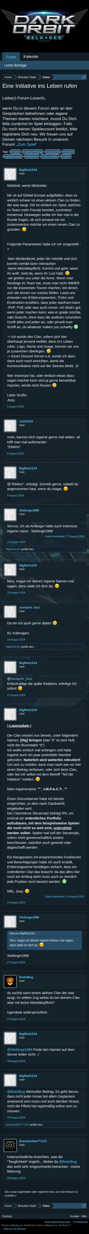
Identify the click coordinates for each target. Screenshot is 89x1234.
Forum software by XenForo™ (53, 1225)
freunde (68, 152)
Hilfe (84, 1216)
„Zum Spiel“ (26, 144)
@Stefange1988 (19, 1050)
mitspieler (31, 156)
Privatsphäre (80, 1221)
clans (15, 152)
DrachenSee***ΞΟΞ (17, 1124)
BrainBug (26, 977)
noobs (65, 156)
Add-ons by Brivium (15, 1228)
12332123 (26, 421)
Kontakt (74, 1216)
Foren (11, 57)
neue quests (49, 156)
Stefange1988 (29, 510)
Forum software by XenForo (18, 1225)
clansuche (52, 152)
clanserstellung (32, 152)
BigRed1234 (28, 170)
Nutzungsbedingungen (58, 1221)
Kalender (31, 57)
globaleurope (13, 156)
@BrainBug (16, 1092)
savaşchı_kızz (29, 607)
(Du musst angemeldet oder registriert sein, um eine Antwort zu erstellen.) (41, 1193)
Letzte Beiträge (15, 65)
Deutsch (7, 1216)
